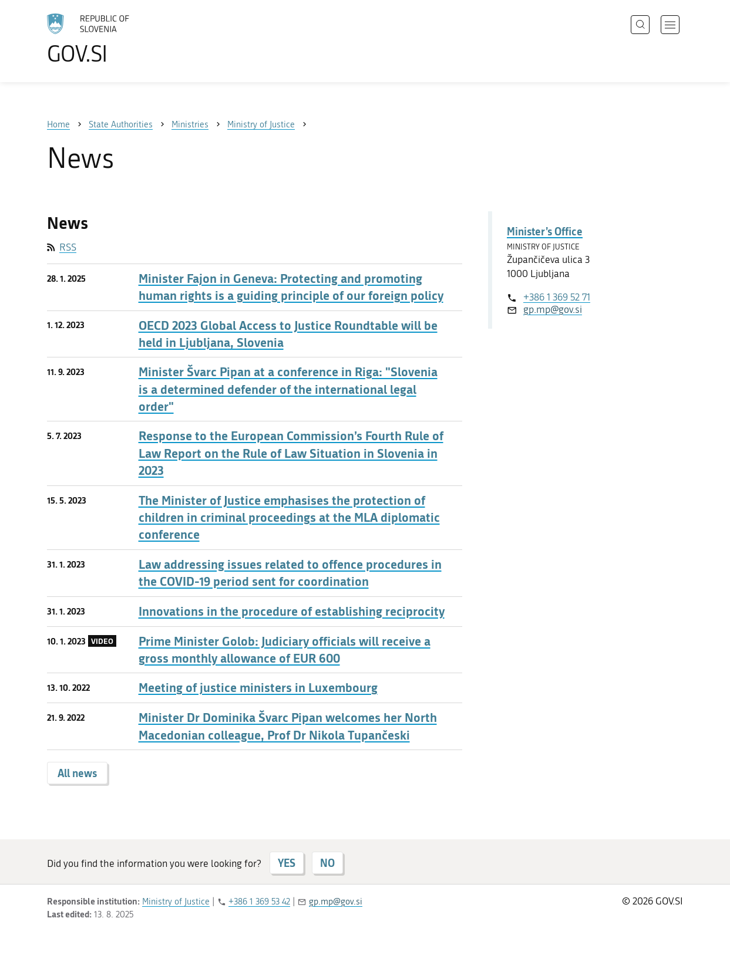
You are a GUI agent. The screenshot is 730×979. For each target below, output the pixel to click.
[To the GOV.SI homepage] (121, 38)
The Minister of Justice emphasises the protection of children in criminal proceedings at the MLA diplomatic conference (289, 517)
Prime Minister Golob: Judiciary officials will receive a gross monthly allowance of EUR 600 (284, 650)
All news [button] (77, 773)
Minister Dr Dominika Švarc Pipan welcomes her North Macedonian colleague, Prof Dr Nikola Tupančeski (288, 726)
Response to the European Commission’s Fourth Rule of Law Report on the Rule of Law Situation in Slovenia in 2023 (291, 453)
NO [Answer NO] (327, 862)
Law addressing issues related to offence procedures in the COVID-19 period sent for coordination (290, 573)
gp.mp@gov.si (552, 309)
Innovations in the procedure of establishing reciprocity (292, 611)
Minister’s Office (545, 231)
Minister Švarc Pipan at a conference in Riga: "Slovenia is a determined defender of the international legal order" (288, 389)
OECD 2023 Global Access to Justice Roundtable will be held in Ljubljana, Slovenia (288, 334)
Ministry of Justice (176, 901)
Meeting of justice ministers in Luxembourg (258, 687)
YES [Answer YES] (286, 862)
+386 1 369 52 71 (556, 297)
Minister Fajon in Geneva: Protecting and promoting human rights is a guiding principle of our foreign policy (291, 287)
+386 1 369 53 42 (259, 901)
